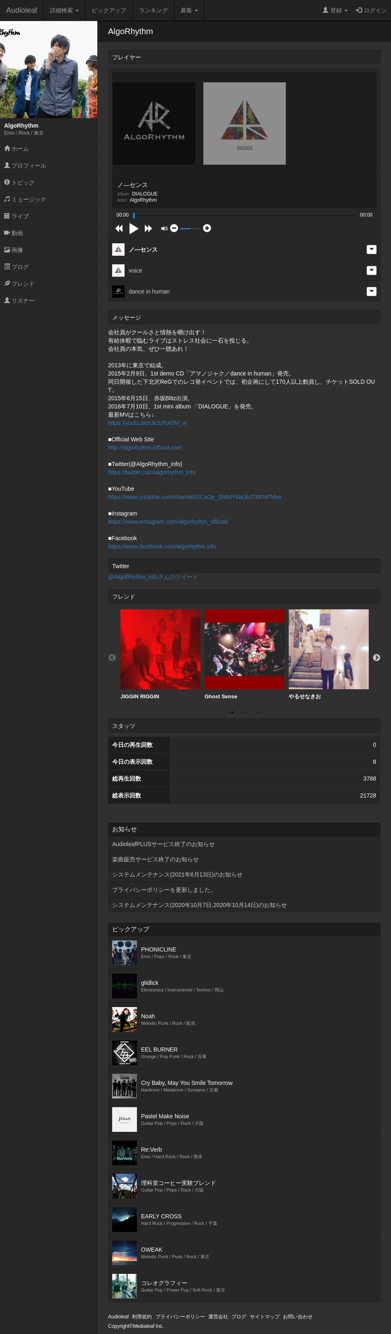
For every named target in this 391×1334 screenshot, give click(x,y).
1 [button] (232, 712)
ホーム (16, 148)
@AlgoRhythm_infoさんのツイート (153, 577)
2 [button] (244, 712)
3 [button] (257, 712)
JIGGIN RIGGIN (160, 654)
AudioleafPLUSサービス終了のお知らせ (163, 844)
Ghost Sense (245, 654)
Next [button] (376, 658)
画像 (13, 250)
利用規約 (142, 1317)
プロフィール (25, 165)
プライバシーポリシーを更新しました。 (164, 889)
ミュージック (25, 199)
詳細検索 (64, 10)
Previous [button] (112, 658)
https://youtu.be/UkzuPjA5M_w (147, 423)
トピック (19, 182)
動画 (13, 233)
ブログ (16, 267)
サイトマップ (265, 1317)
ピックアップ (109, 10)
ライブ (16, 216)
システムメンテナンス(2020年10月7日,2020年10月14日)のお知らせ (199, 905)
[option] (160, 654)
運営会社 (218, 1317)
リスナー (19, 300)
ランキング (153, 10)
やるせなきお (329, 654)
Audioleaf (21, 10)
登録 (335, 10)
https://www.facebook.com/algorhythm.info (162, 546)
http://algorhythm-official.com (145, 447)
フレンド (19, 283)
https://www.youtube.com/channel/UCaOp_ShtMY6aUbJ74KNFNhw (195, 497)
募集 (189, 10)
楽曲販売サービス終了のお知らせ (155, 859)
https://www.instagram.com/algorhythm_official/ (168, 521)
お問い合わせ (298, 1317)
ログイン (371, 10)
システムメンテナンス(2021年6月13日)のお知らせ (177, 874)
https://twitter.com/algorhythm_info (152, 472)
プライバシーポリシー (180, 1317)
